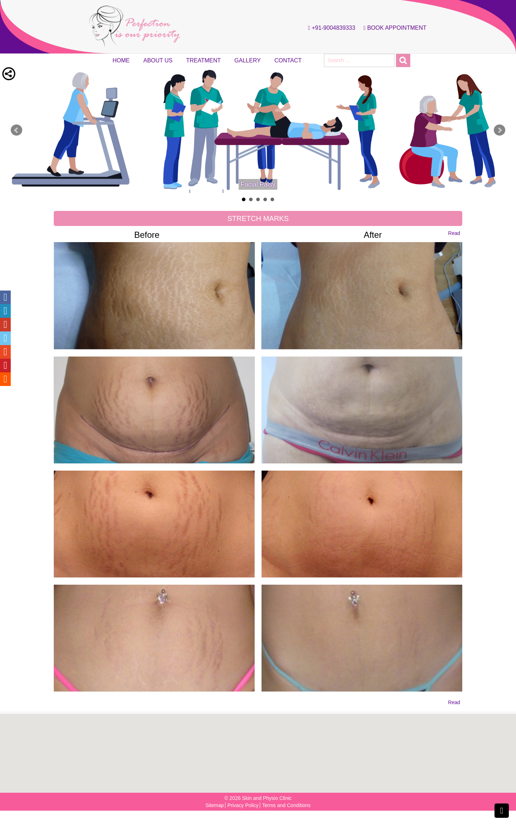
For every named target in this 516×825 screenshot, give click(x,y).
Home (121, 60)
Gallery (247, 60)
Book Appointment (393, 28)
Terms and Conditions (286, 805)
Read (454, 233)
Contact (288, 60)
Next (499, 130)
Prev (16, 130)
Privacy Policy (242, 805)
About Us (158, 60)
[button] (260, 749)
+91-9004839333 (330, 28)
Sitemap (214, 805)
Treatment (203, 60)
